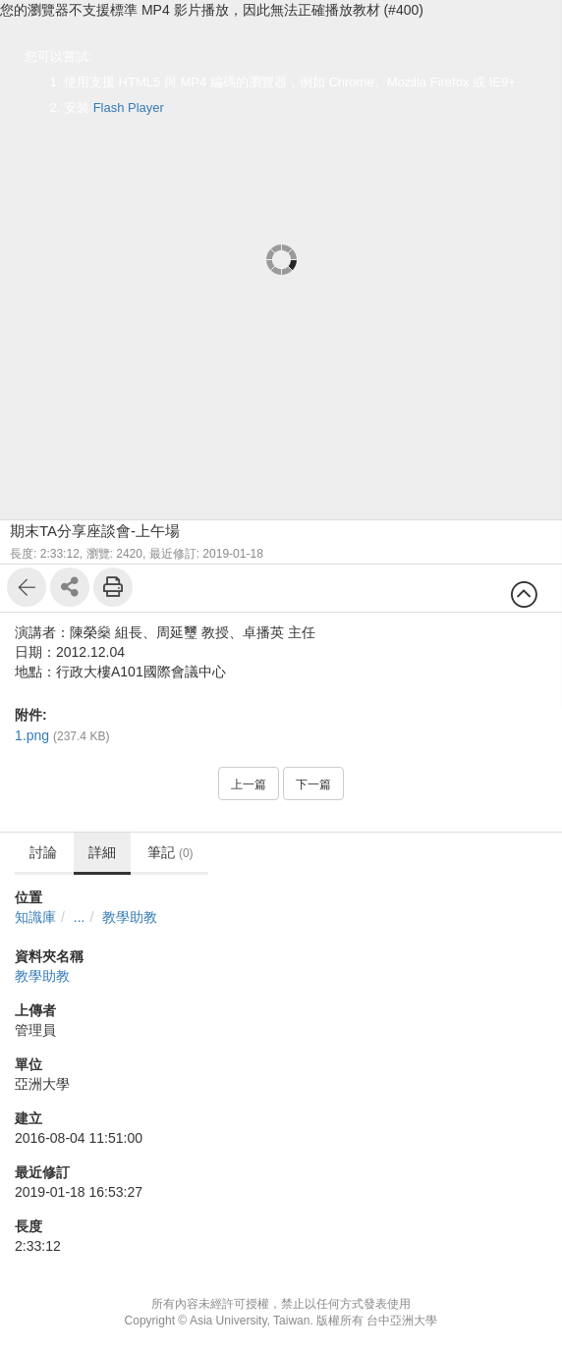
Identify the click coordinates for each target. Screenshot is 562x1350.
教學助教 (129, 917)
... (79, 917)
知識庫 (35, 917)
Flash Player (128, 107)
